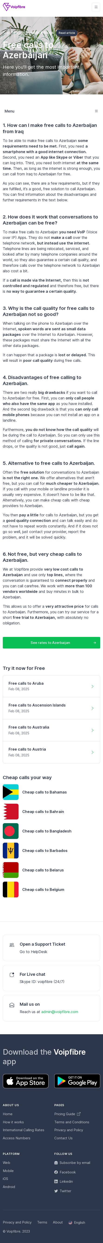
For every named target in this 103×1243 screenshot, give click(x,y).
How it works (13, 1122)
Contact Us (63, 1138)
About (58, 1222)
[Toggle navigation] (96, 7)
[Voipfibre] (14, 7)
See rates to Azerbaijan (50, 642)
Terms (42, 1222)
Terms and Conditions (71, 1122)
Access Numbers (16, 1138)
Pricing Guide (67, 1114)
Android (9, 1187)
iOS (5, 1178)
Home (8, 1114)
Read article (67, 33)
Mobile (8, 1171)
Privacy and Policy (68, 1130)
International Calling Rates (23, 1130)
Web (6, 1162)
